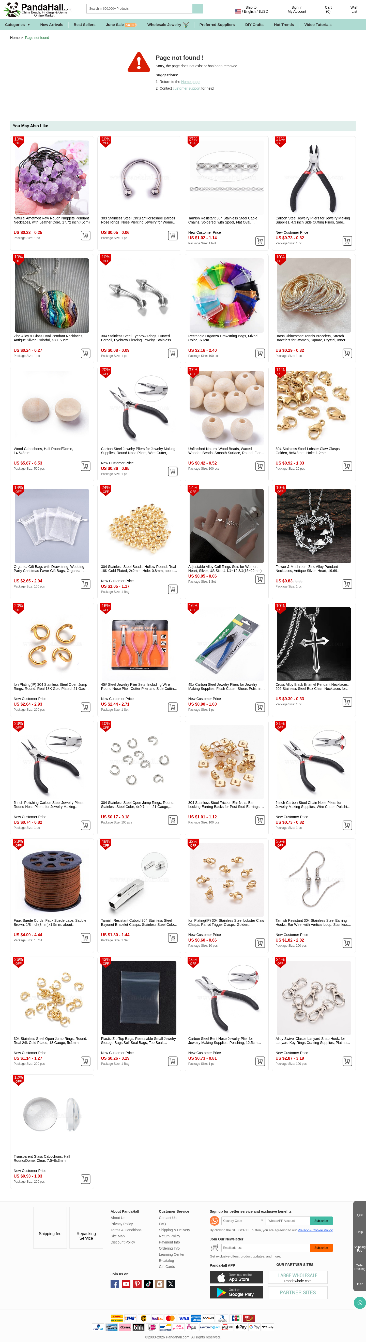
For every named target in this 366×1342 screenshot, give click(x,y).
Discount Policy (123, 1242)
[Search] (160, 8)
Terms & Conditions (126, 1230)
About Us (118, 1218)
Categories (15, 24)
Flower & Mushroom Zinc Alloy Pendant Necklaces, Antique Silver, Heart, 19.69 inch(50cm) (307, 569)
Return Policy (169, 1236)
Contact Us (167, 1218)
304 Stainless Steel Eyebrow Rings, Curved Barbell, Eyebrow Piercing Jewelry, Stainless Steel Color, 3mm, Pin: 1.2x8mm (136, 338)
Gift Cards (167, 1267)
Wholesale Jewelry (168, 25)
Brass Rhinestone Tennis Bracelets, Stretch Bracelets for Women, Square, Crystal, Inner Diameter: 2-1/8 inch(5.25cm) (310, 338)
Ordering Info (169, 1248)
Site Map (118, 1236)
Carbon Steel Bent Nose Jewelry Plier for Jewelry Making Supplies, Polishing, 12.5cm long (222, 1041)
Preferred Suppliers (217, 24)
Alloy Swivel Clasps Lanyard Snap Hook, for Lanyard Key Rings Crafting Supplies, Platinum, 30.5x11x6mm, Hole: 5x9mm (313, 1041)
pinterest (137, 1284)
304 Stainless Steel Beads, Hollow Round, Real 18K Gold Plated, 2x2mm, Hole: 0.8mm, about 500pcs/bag (138, 569)
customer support (186, 88)
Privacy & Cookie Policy (315, 1230)
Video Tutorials (318, 24)
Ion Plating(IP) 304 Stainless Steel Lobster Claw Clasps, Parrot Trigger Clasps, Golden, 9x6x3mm (226, 922)
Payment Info (169, 1242)
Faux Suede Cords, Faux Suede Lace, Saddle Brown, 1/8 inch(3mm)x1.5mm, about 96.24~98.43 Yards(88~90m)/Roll (50, 922)
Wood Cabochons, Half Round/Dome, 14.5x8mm (43, 451)
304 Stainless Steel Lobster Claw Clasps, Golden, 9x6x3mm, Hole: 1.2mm (308, 451)
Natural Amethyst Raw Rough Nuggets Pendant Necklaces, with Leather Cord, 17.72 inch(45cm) (52, 220)
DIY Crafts (254, 24)
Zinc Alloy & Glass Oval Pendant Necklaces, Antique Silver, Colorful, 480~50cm (48, 338)
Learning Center (171, 1254)
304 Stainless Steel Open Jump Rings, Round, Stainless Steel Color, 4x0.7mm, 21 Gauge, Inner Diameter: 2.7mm (137, 805)
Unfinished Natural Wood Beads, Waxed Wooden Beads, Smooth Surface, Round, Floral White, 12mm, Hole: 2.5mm (225, 451)
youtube (126, 1284)
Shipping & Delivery (174, 1230)
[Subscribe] (265, 1248)
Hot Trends (284, 24)
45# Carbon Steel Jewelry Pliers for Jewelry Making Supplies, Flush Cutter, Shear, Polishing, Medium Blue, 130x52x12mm (226, 686)
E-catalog (166, 1261)
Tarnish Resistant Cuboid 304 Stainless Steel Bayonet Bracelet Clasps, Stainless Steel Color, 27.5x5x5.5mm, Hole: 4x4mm (138, 922)
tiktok (148, 1284)
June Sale (121, 25)
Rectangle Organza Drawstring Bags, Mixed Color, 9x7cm (222, 338)
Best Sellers (85, 24)
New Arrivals (51, 24)
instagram (159, 1284)
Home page (190, 82)
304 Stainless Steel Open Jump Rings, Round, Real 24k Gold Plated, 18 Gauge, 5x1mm (50, 1041)
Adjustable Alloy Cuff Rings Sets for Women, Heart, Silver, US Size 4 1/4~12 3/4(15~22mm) (225, 569)
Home (15, 38)
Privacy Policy (122, 1224)
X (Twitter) (170, 1284)
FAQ (162, 1224)
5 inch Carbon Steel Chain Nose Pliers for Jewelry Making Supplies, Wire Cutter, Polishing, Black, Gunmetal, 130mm (314, 805)
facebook (115, 1284)
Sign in (297, 9)
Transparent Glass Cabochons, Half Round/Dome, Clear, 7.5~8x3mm (42, 1158)
